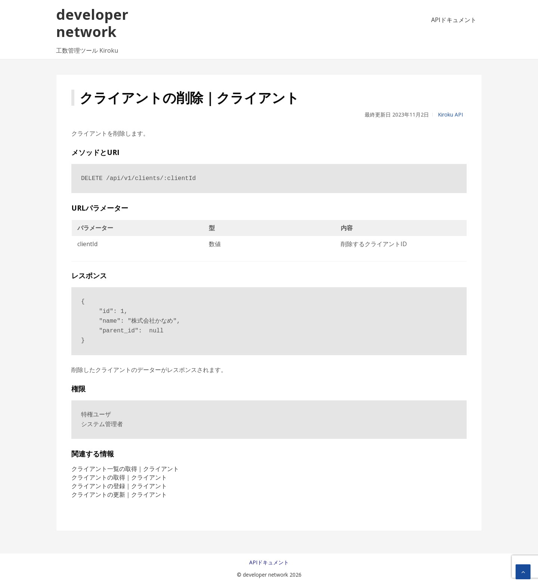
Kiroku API (450, 114)
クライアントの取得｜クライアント (119, 477)
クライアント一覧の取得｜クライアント (125, 469)
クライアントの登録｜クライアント (119, 486)
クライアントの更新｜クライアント (119, 494)
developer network (92, 22)
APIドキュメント (453, 20)
